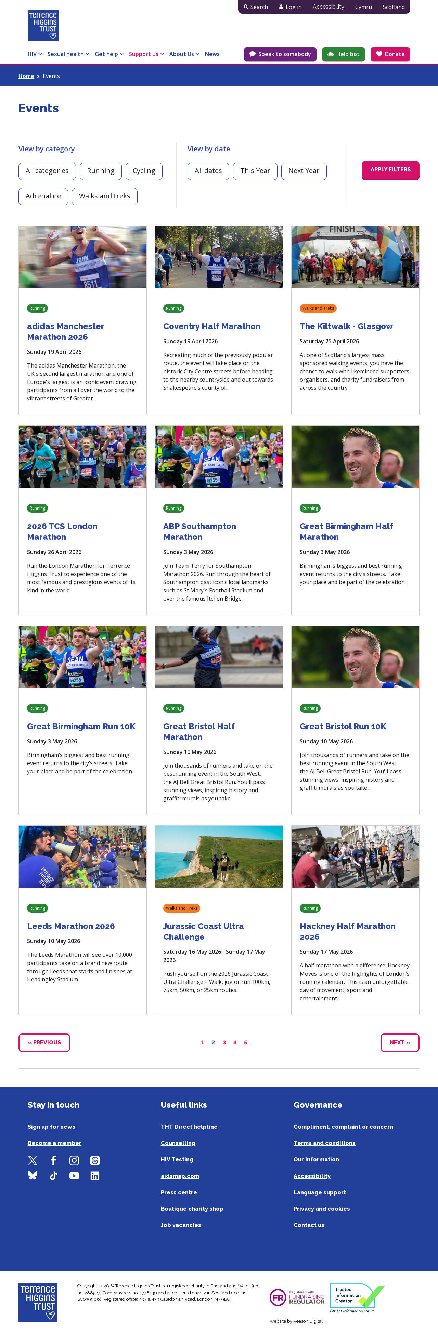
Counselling (178, 1143)
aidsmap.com (180, 1176)
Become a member (54, 1143)
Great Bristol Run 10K (343, 726)
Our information (316, 1159)
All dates (208, 170)
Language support (320, 1192)
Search (259, 7)
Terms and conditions (325, 1143)
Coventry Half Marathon (211, 326)
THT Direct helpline (189, 1126)
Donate (395, 54)
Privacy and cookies (322, 1209)
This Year (255, 170)
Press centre (179, 1192)
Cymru (363, 7)
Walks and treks (104, 196)
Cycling (144, 170)
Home (26, 76)
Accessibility (328, 6)
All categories (47, 170)
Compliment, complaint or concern (343, 1126)
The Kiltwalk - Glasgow (346, 326)
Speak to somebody (284, 54)
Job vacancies (181, 1225)
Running (101, 170)
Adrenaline (43, 196)
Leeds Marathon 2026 (71, 926)
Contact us (309, 1225)
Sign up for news (51, 1126)
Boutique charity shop (192, 1209)
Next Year (304, 170)
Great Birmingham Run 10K (81, 726)
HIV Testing (177, 1159)
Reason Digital (308, 1321)
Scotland (394, 7)
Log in (294, 7)
